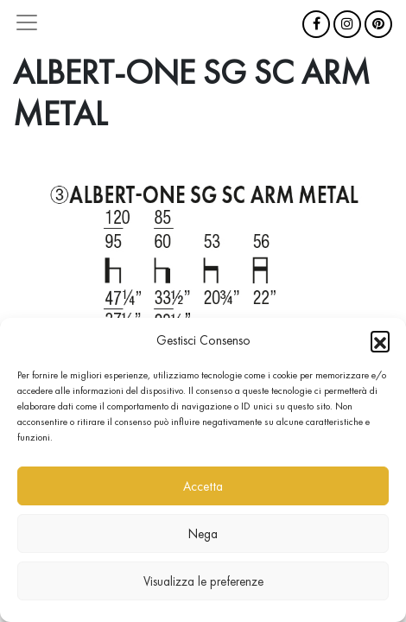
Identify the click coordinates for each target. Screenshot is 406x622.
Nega (203, 534)
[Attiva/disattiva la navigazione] (27, 22)
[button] (380, 340)
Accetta (203, 486)
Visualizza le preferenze (203, 581)
